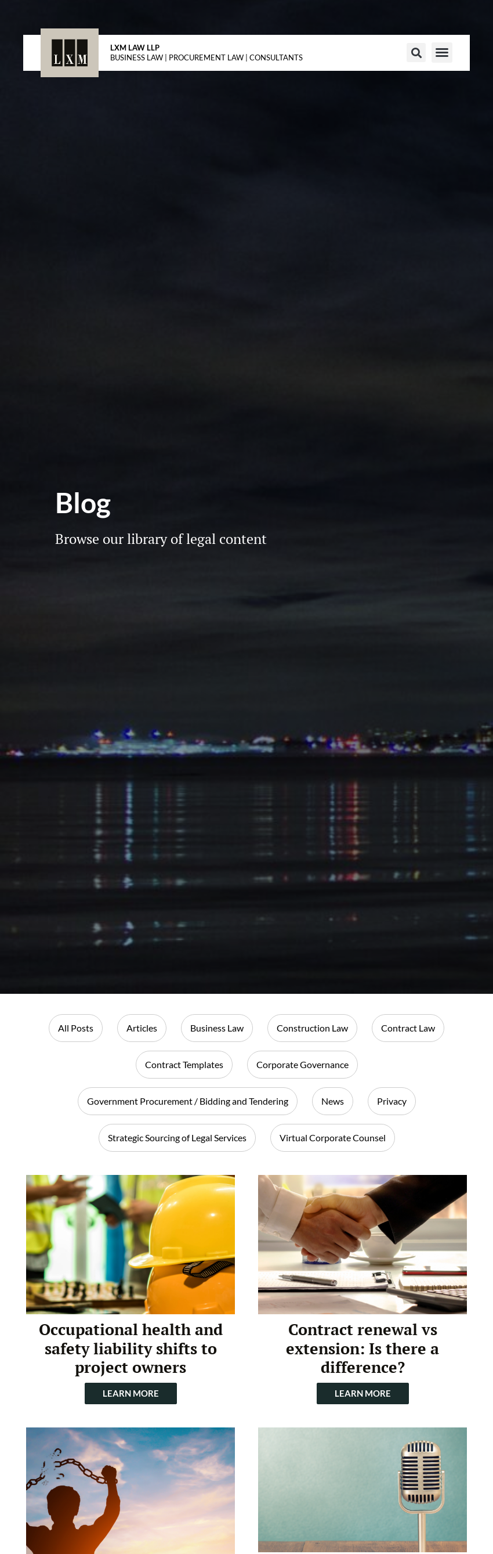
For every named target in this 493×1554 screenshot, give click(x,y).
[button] (416, 52)
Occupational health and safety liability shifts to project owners (131, 1348)
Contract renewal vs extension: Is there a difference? (362, 1348)
